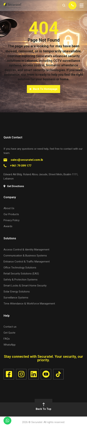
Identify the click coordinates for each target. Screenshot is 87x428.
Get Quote (9, 332)
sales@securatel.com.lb (27, 159)
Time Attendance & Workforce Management (29, 303)
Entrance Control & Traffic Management (27, 261)
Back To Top (43, 407)
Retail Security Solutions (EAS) (21, 273)
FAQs (7, 338)
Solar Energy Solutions (17, 291)
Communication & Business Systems (25, 255)
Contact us (10, 326)
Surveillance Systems (16, 297)
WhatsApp (10, 344)
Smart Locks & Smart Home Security (25, 285)
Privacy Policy (11, 220)
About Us (9, 208)
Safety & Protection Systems (20, 279)
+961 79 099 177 (20, 165)
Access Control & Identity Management (26, 249)
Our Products (11, 214)
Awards (8, 226)
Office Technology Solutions (20, 267)
